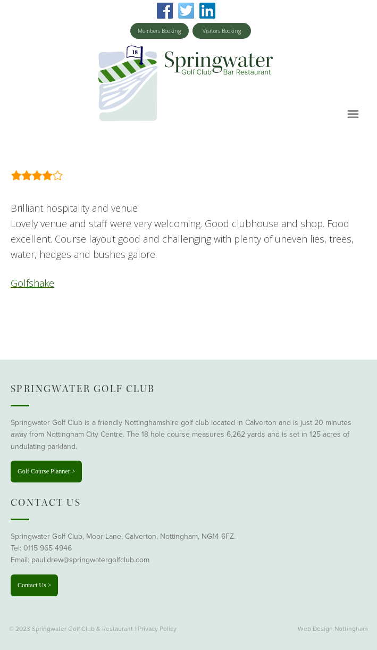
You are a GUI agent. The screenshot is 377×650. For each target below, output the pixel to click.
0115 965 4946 (47, 548)
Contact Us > (34, 585)
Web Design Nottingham (333, 628)
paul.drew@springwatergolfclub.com (90, 559)
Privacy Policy (157, 628)
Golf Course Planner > (46, 471)
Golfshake (32, 283)
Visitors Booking (222, 31)
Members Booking (159, 31)
